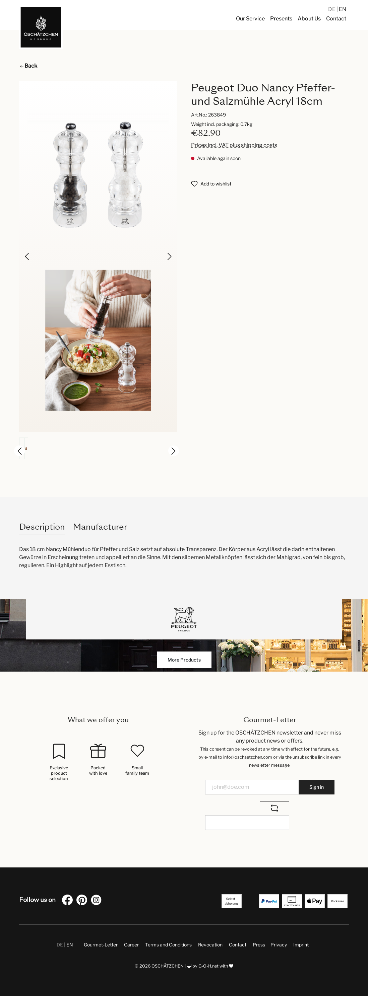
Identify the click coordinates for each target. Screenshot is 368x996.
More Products (184, 660)
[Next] (169, 256)
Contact (237, 944)
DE (332, 9)
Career (131, 944)
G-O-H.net (208, 966)
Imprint (301, 944)
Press (259, 944)
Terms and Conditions (168, 944)
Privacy (278, 944)
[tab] (42, 526)
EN (342, 9)
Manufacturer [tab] (100, 527)
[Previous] (27, 256)
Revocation (210, 944)
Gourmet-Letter (101, 944)
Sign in (316, 787)
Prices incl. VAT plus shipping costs (234, 145)
